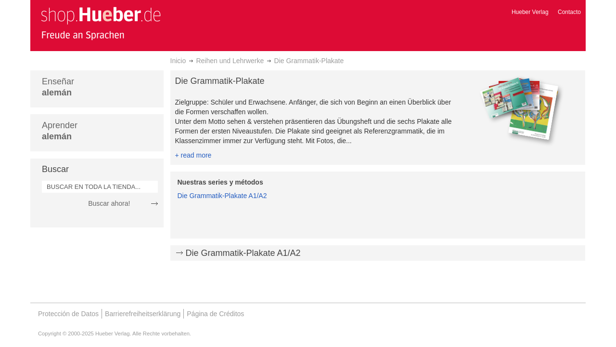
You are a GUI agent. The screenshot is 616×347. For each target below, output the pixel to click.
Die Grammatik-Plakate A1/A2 (222, 196)
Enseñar (58, 87)
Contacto (569, 12)
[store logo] (100, 23)
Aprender (59, 130)
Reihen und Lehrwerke (230, 61)
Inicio (178, 61)
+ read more (193, 155)
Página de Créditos (215, 314)
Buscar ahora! (109, 203)
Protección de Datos (68, 314)
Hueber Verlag (530, 12)
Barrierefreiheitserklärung (142, 314)
